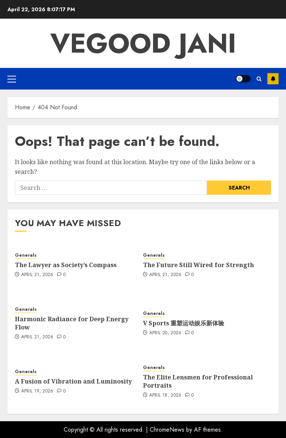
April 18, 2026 (165, 395)
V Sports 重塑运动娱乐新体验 (183, 323)
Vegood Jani (143, 43)
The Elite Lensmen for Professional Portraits (198, 381)
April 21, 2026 (37, 275)
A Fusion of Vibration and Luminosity (73, 381)
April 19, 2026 (37, 391)
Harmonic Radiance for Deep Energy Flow (71, 323)
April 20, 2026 (165, 333)
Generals (25, 255)
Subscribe (273, 78)
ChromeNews (167, 429)
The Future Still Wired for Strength (198, 265)
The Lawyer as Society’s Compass (66, 265)
